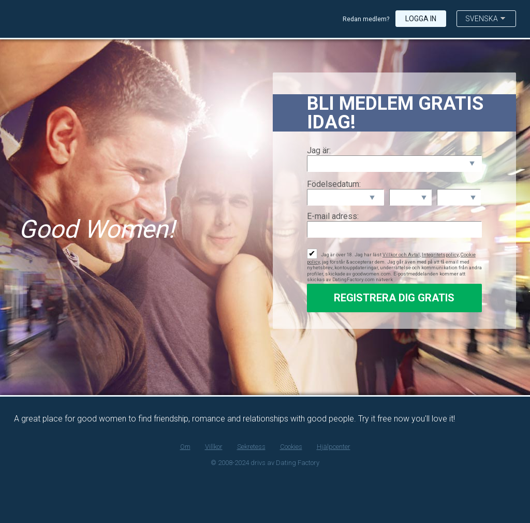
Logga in (420, 18)
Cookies (291, 447)
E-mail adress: (333, 216)
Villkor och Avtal (401, 254)
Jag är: (319, 150)
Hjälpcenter (333, 447)
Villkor (214, 447)
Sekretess (251, 447)
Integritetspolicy (440, 254)
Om (185, 447)
